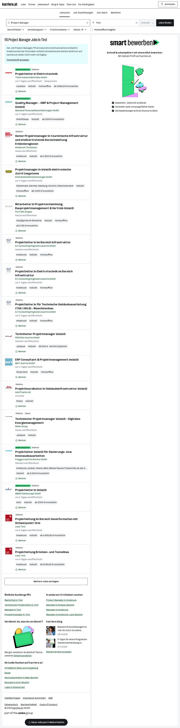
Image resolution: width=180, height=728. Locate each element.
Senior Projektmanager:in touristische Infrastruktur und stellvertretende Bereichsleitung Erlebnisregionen (51, 140)
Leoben (31, 468)
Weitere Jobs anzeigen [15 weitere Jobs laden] (46, 581)
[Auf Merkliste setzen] (20, 91)
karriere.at (36, 662)
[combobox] (48, 22)
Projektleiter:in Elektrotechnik (36, 74)
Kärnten (33, 185)
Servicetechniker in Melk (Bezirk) (21, 677)
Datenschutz (11, 704)
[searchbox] (48, 22)
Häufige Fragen (12, 698)
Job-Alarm (102, 12)
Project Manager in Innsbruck (61, 600)
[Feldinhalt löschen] (87, 22)
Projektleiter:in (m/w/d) (30, 490)
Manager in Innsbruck (57, 609)
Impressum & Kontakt (34, 698)
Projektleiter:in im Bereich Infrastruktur (43, 242)
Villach (39, 468)
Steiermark (22, 185)
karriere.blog (54, 621)
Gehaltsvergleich (22, 655)
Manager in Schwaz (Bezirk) (60, 605)
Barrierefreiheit (29, 704)
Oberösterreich (65, 185)
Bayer (8, 672)
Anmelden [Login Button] (168, 4)
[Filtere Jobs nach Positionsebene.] (61, 30)
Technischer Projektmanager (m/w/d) (40, 334)
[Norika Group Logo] (19, 714)
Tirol (44, 39)
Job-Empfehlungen (83, 12)
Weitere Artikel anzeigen (58, 651)
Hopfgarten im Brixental (29, 220)
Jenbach (20, 346)
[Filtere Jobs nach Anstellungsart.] (39, 30)
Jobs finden (165, 22)
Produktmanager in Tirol (17, 614)
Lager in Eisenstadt (15, 687)
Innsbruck (21, 156)
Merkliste (116, 12)
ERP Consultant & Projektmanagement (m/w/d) (47, 359)
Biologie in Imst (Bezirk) (17, 682)
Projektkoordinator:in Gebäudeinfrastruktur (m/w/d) (51, 388)
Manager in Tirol (13, 609)
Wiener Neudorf (57, 468)
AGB (50, 698)
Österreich (21, 372)
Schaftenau (22, 119)
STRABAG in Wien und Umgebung (21, 668)
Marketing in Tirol (14, 600)
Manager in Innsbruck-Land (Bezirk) (64, 614)
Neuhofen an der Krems (78, 468)
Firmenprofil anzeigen (18, 60)
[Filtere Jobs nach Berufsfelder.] (18, 30)
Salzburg (42, 185)
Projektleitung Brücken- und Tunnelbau (42, 552)
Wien (46, 468)
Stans (19, 401)
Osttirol (52, 185)
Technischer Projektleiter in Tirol (21, 605)
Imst (18, 502)
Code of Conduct (49, 704)
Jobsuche (64, 12)
